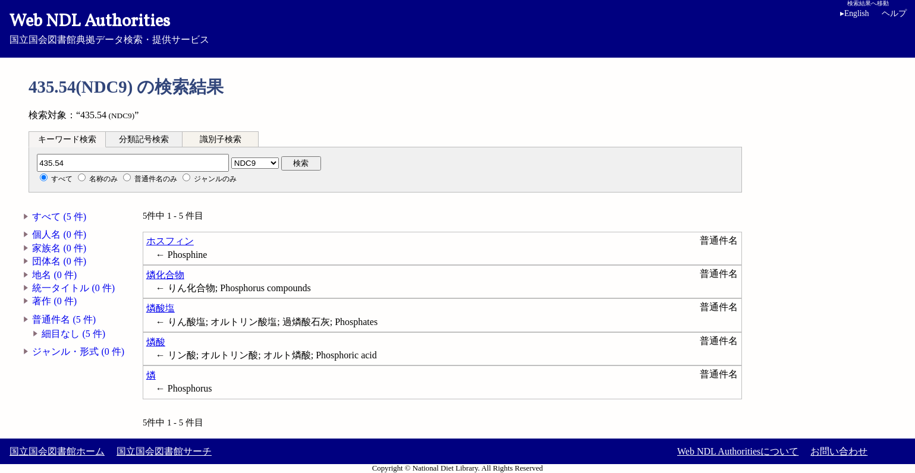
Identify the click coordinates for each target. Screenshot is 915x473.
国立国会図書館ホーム (57, 451)
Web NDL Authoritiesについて (737, 451)
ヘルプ (894, 13)
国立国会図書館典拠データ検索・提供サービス (457, 27)
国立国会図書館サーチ (164, 451)
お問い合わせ (838, 451)
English (854, 13)
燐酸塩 (160, 308)
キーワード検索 (67, 139)
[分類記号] (133, 163)
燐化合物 (165, 275)
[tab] (67, 139)
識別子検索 (220, 139)
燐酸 (155, 342)
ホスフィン (170, 241)
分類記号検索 (144, 139)
